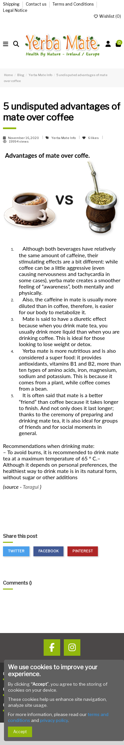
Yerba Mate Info (63, 138)
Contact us (36, 4)
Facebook (48, 551)
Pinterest (82, 551)
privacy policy (54, 720)
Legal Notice (15, 10)
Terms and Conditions (74, 4)
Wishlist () (107, 16)
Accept (20, 731)
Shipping (12, 4)
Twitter (16, 551)
